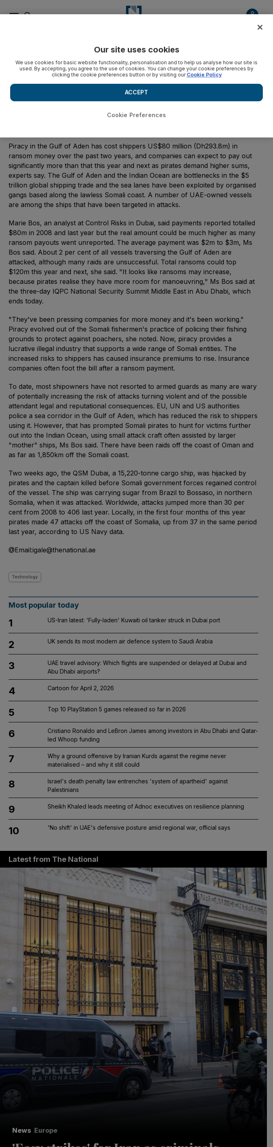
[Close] (260, 27)
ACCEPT (137, 92)
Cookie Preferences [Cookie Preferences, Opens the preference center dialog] (136, 114)
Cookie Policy (204, 75)
